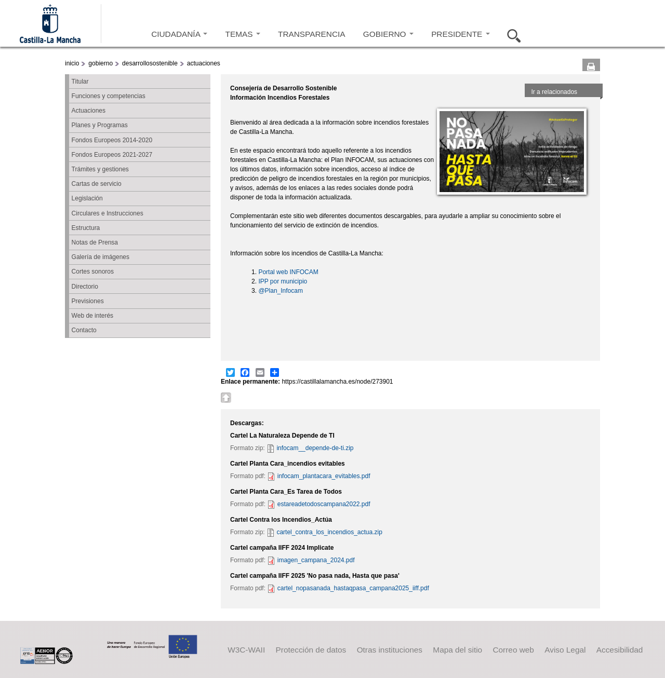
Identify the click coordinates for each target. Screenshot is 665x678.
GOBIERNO (388, 34)
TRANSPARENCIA (311, 34)
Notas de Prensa (95, 242)
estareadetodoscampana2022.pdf (323, 504)
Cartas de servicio (97, 183)
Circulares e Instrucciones (107, 213)
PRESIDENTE (460, 34)
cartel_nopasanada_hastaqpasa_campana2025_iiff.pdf (353, 588)
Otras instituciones (389, 649)
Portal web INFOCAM (288, 272)
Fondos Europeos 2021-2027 (112, 154)
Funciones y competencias (108, 96)
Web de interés (93, 315)
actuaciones (203, 63)
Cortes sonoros (93, 271)
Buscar (511, 34)
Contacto (84, 330)
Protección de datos (311, 649)
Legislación (87, 198)
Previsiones (88, 301)
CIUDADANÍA (179, 34)
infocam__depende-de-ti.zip (314, 448)
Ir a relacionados (554, 92)
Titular (80, 81)
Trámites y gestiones (100, 169)
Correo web (513, 649)
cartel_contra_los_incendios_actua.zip (329, 532)
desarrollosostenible (150, 63)
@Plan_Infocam (280, 290)
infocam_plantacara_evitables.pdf (323, 476)
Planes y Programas (100, 125)
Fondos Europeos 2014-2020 (112, 140)
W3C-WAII (246, 649)
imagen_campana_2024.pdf (316, 560)
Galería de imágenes (100, 257)
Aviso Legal (565, 649)
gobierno (100, 63)
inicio (72, 63)
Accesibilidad (619, 649)
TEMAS (242, 34)
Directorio (85, 286)
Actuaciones (88, 110)
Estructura (86, 228)
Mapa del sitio (457, 649)
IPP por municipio (282, 281)
